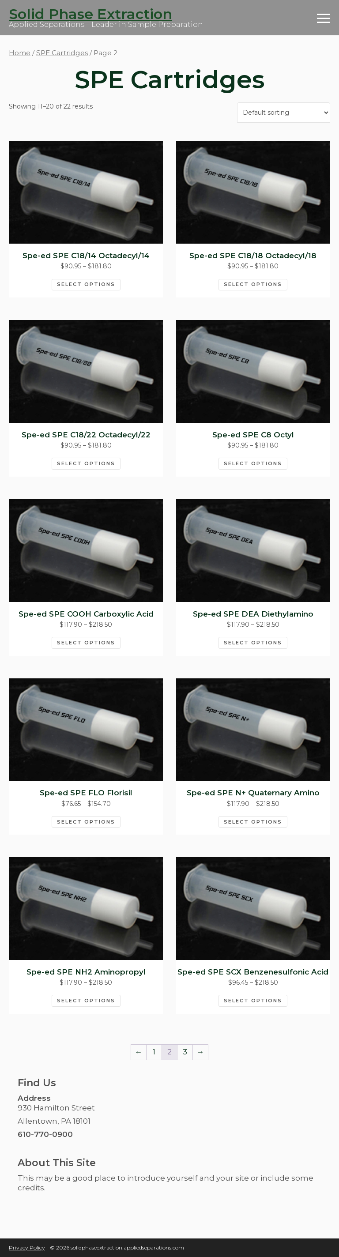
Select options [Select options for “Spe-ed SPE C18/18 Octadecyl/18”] (253, 284)
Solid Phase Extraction (90, 14)
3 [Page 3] (185, 1051)
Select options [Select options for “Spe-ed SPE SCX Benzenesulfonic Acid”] (253, 1000)
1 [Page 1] (154, 1051)
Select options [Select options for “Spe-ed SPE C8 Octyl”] (253, 463)
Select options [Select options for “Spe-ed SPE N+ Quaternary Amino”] (253, 822)
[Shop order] (283, 112)
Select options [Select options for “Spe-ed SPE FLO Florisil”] (86, 822)
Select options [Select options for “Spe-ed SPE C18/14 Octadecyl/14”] (86, 284)
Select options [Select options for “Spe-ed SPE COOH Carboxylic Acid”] (86, 643)
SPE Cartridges (62, 53)
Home (19, 53)
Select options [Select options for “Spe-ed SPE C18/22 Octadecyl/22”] (86, 463)
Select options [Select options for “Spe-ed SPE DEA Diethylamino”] (253, 643)
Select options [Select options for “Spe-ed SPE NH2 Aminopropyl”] (86, 1000)
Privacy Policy (27, 1247)
